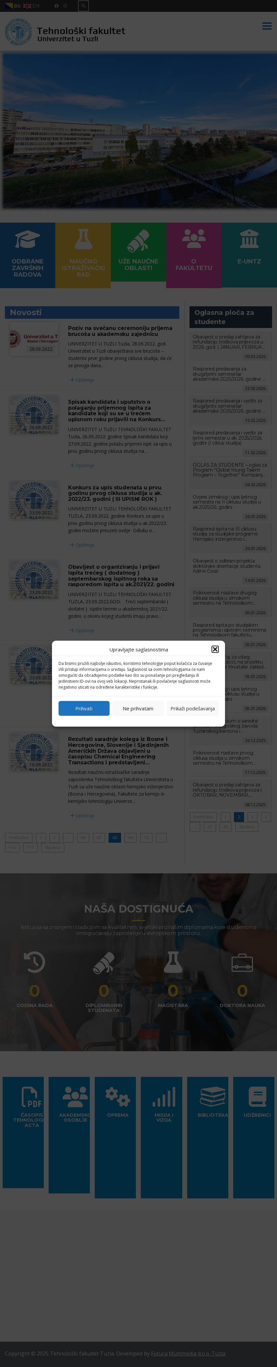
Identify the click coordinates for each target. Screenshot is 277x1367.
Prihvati (83, 708)
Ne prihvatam (138, 708)
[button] (215, 649)
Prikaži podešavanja (192, 708)
